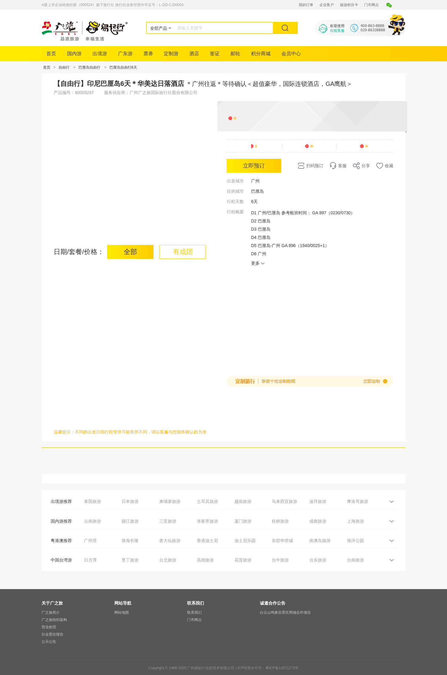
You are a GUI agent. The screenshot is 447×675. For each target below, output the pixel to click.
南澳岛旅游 (320, 540)
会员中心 (291, 53)
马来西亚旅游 (284, 501)
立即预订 (254, 166)
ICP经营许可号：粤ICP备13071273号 (267, 668)
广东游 (125, 53)
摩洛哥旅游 (357, 501)
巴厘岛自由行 (89, 67)
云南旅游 (92, 521)
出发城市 (235, 180)
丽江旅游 (130, 521)
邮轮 (235, 53)
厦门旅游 (242, 521)
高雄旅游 (205, 560)
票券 (148, 53)
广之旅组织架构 (54, 620)
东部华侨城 (282, 540)
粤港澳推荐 (61, 540)
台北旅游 (167, 560)
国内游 (74, 53)
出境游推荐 (61, 501)
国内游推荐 (61, 521)
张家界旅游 (207, 521)
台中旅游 (280, 560)
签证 (215, 53)
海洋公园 (355, 540)
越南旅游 (242, 501)
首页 (51, 53)
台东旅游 (317, 560)
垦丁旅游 (130, 560)
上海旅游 (355, 521)
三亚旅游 (167, 521)
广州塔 (90, 540)
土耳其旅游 (207, 501)
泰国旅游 (92, 501)
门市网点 (371, 5)
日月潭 (90, 560)
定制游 (171, 53)
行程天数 (235, 201)
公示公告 (49, 641)
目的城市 (235, 191)
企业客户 (326, 5)
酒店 (194, 53)
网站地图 (121, 612)
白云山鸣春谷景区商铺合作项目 (285, 612)
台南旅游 (355, 560)
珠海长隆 (130, 540)
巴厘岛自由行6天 (123, 67)
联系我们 (194, 612)
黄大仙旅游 (169, 540)
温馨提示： (64, 431)
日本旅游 (130, 501)
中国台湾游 (61, 560)
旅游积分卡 (349, 5)
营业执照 (49, 627)
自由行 (64, 67)
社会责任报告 (52, 634)
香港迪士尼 (207, 540)
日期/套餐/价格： (79, 252)
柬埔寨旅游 (169, 501)
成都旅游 (317, 521)
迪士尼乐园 (245, 540)
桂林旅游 (280, 521)
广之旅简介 (51, 612)
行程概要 (235, 211)
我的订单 (306, 5)
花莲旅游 (242, 560)
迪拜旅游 (317, 501)
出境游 (99, 53)
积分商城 (261, 53)
